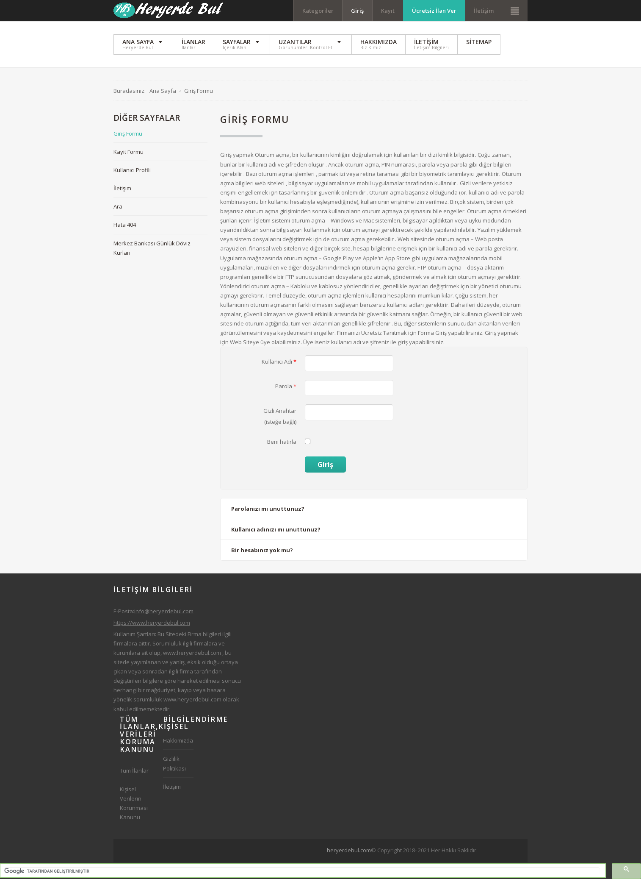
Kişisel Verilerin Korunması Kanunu (134, 803)
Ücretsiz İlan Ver (434, 10)
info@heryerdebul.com (163, 611)
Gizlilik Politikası (174, 763)
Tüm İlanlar (134, 770)
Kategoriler (318, 10)
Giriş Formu (127, 133)
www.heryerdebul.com (192, 652)
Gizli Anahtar (279, 410)
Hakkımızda (178, 740)
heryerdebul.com (349, 850)
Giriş (357, 10)
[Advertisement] (434, 865)
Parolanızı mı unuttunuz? (267, 508)
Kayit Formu (128, 152)
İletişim (484, 10)
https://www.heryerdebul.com (151, 622)
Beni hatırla (281, 441)
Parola (285, 386)
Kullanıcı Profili (132, 170)
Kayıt (388, 10)
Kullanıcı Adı (279, 361)
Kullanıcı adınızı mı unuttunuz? (275, 529)
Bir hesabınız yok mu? (262, 550)
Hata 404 (124, 224)
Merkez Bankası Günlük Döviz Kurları (152, 247)
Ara (117, 206)
